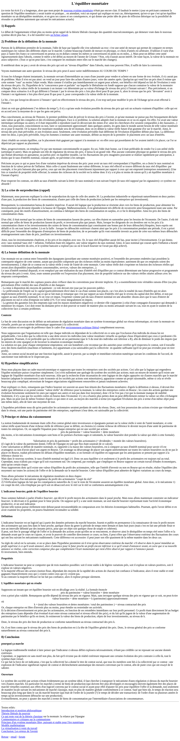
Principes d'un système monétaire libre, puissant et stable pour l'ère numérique (42, 722)
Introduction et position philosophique (21, 710)
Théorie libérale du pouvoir (15, 713)
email (14, 736)
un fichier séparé (59, 35)
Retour (5, 736)
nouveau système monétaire (78, 10)
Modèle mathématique (13, 725)
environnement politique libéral (82, 327)
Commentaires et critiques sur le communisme (25, 719)
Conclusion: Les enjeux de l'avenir (19, 731)
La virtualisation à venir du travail (19, 728)
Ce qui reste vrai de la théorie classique (22, 716)
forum (22, 736)
